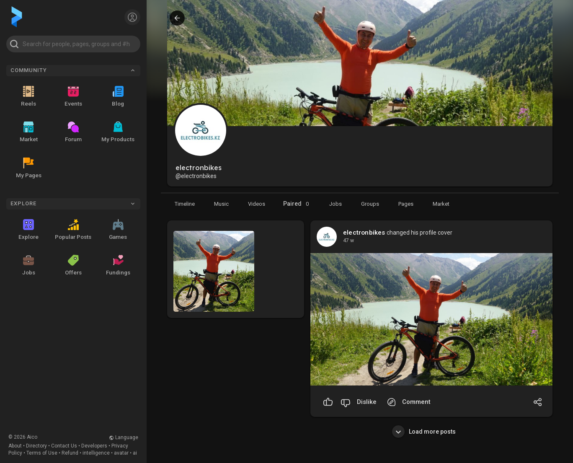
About (15, 446)
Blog (118, 96)
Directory (36, 446)
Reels (28, 96)
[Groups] (370, 203)
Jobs (28, 265)
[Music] (221, 203)
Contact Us (64, 446)
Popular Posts (73, 229)
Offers (73, 265)
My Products (117, 132)
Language (123, 437)
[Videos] (256, 203)
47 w (348, 240)
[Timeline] (184, 203)
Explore (28, 229)
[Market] (335, 203)
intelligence (96, 453)
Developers (94, 446)
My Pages (28, 168)
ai (135, 453)
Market (29, 132)
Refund (70, 453)
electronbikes (364, 232)
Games (118, 229)
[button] (73, 44)
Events (73, 96)
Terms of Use (41, 453)
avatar (121, 453)
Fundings (118, 265)
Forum (73, 132)
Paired (297, 203)
